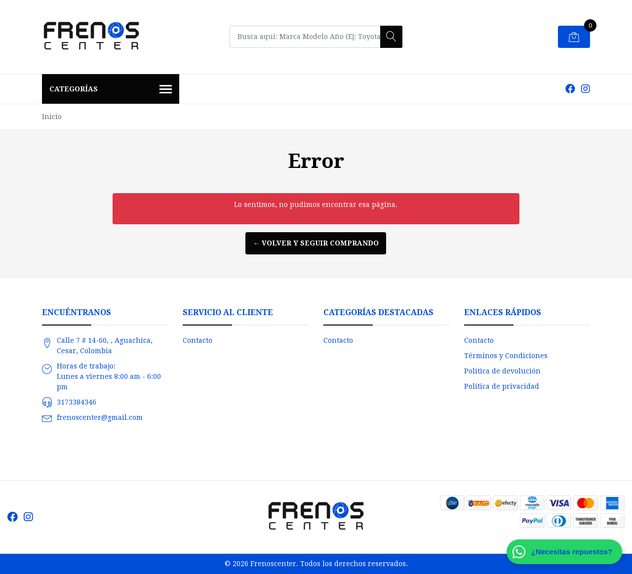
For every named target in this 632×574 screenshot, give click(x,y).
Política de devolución (502, 371)
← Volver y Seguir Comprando (316, 243)
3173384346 (76, 402)
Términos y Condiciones (506, 356)
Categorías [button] (110, 90)
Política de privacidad (501, 386)
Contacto (197, 340)
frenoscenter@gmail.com (100, 417)
